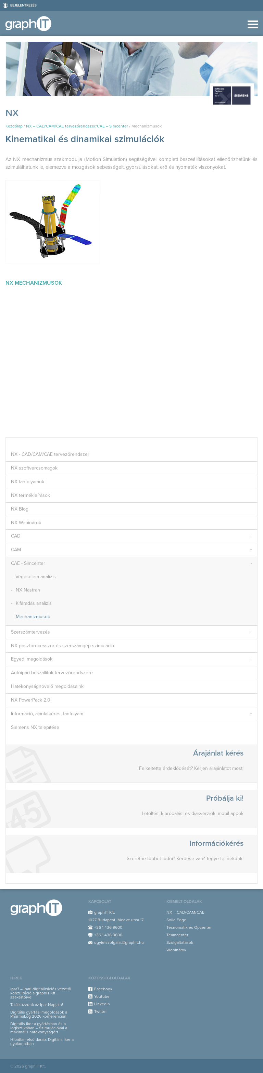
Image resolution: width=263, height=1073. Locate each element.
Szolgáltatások (179, 942)
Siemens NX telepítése (35, 727)
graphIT (30, 23)
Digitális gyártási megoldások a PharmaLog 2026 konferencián (38, 1014)
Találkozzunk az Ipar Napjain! (36, 1005)
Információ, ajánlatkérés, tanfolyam (47, 714)
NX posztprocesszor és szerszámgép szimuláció (62, 646)
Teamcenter (177, 935)
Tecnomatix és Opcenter (189, 927)
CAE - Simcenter (28, 563)
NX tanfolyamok (27, 482)
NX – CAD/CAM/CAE (185, 912)
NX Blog (19, 509)
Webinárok (176, 950)
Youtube (102, 996)
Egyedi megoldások (31, 659)
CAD (16, 536)
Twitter (100, 1011)
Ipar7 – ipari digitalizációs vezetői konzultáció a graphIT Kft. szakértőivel (40, 993)
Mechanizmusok (33, 617)
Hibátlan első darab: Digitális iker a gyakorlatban (42, 1041)
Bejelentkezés (23, 5)
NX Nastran (28, 590)
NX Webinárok (26, 523)
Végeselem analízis (35, 577)
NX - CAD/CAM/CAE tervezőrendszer (50, 454)
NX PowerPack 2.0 (30, 700)
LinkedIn (102, 1004)
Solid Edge (176, 920)
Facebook (103, 989)
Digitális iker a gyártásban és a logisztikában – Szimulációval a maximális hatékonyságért (38, 1028)
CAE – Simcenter (112, 126)
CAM (16, 550)
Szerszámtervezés (30, 632)
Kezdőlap (14, 126)
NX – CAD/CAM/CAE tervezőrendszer (61, 126)
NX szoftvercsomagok (34, 468)
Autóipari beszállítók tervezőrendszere (52, 673)
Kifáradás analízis (34, 603)
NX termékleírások (30, 495)
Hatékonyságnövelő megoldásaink (47, 686)
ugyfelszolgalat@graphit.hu (119, 942)
